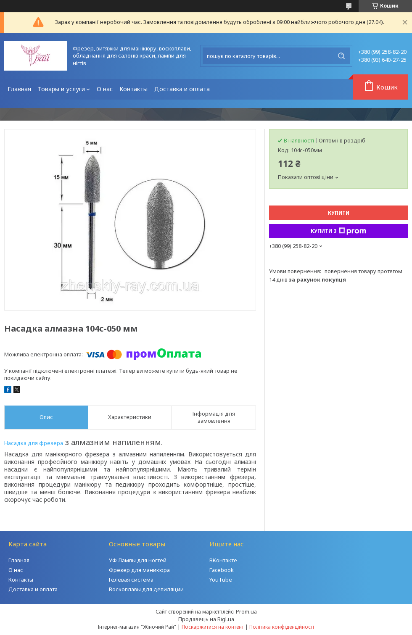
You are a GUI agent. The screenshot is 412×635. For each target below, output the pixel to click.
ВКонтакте (223, 560)
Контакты (133, 89)
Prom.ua (246, 611)
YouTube (220, 579)
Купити (338, 212)
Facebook (221, 570)
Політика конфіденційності (281, 626)
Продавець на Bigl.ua (206, 619)
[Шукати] (341, 55)
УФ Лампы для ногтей (137, 560)
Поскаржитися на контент (213, 626)
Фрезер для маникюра (139, 570)
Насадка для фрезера (33, 443)
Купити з (338, 231)
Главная (19, 89)
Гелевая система (131, 579)
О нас (105, 89)
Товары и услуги (61, 89)
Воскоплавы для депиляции (146, 589)
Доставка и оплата (182, 89)
